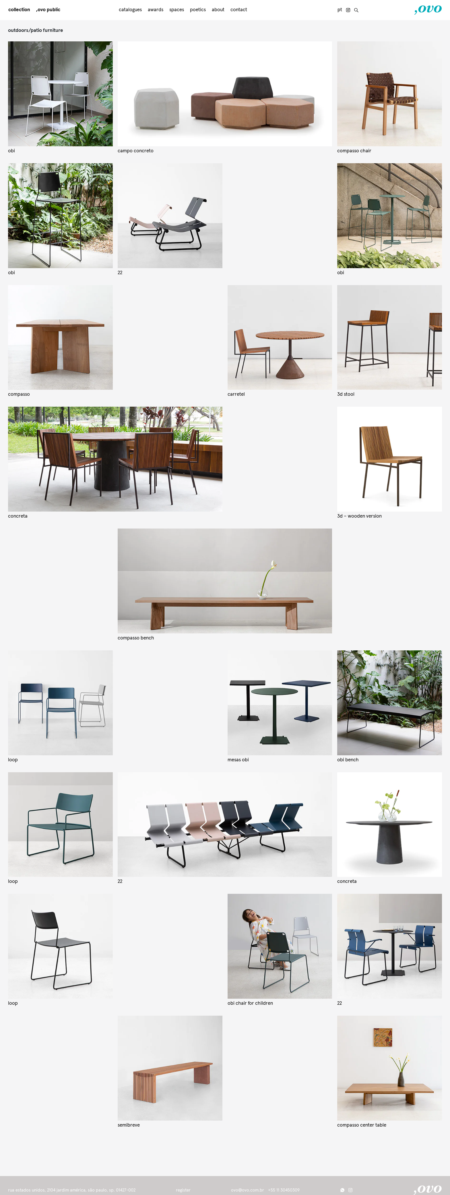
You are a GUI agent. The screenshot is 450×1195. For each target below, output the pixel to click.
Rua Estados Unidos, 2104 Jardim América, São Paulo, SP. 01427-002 (71, 1190)
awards (155, 9)
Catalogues (130, 9)
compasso (19, 394)
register (183, 1190)
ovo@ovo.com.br (247, 1190)
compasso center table (361, 1125)
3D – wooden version (359, 516)
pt (340, 9)
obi (11, 151)
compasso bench (136, 638)
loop (13, 760)
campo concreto (136, 151)
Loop (13, 1003)
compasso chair (354, 151)
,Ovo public (48, 9)
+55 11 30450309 (284, 1190)
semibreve (129, 1125)
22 (120, 272)
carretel (236, 394)
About (218, 9)
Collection (19, 9)
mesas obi (238, 760)
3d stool (345, 394)
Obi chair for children (250, 1003)
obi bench (348, 760)
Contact (238, 9)
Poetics (198, 9)
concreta (18, 516)
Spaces (176, 9)
